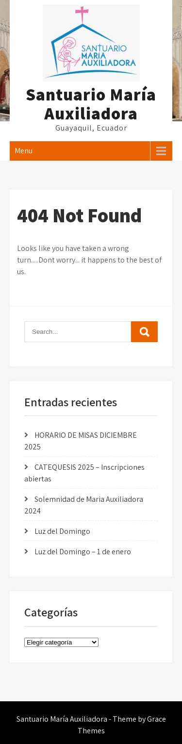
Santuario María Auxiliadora (91, 103)
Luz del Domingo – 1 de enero (82, 551)
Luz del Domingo (62, 531)
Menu (24, 151)
